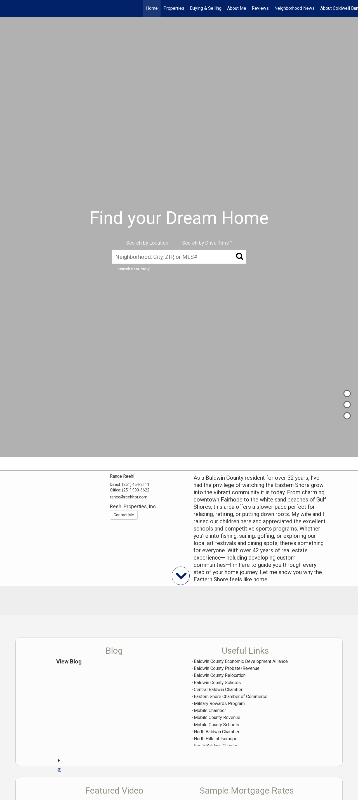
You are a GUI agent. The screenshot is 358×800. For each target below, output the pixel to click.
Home (152, 8)
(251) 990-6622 (135, 490)
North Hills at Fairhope (215, 738)
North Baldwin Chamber (216, 731)
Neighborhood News (294, 8)
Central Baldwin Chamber (218, 689)
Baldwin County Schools (217, 682)
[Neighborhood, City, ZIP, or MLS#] (179, 257)
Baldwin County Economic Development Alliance (241, 661)
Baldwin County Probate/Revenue (227, 668)
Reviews (260, 8)
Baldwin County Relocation (220, 675)
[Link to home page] (7, 8)
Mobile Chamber (210, 710)
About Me (236, 8)
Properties (173, 8)
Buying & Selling (206, 8)
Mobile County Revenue (217, 717)
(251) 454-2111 (135, 484)
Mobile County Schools (216, 724)
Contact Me (124, 515)
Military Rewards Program (219, 703)
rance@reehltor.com (128, 497)
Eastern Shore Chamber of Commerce (230, 696)
